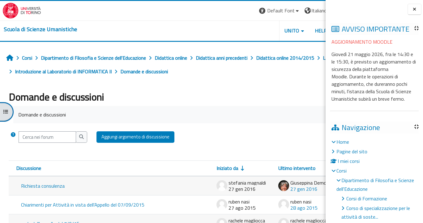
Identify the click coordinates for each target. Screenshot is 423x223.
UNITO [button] (253, 30)
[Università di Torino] (19, 10)
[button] (240, 10)
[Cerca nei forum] (47, 137)
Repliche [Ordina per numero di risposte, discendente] (304, 168)
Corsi (341, 170)
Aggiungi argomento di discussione (135, 136)
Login (315, 10)
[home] (38, 29)
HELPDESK (288, 30)
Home (342, 142)
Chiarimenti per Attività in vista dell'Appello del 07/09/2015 (82, 204)
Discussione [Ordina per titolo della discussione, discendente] (28, 168)
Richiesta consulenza (43, 186)
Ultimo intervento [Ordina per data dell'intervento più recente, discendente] (255, 168)
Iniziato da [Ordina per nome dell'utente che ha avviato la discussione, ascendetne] (186, 168)
